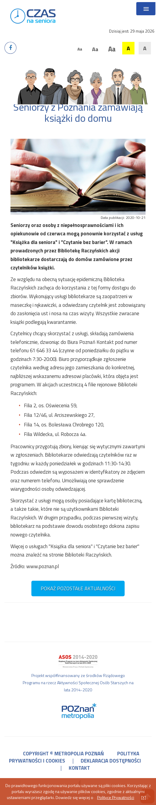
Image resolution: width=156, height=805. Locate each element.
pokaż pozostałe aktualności (78, 588)
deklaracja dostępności (111, 761)
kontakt (79, 768)
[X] (143, 797)
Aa (79, 49)
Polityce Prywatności (115, 797)
